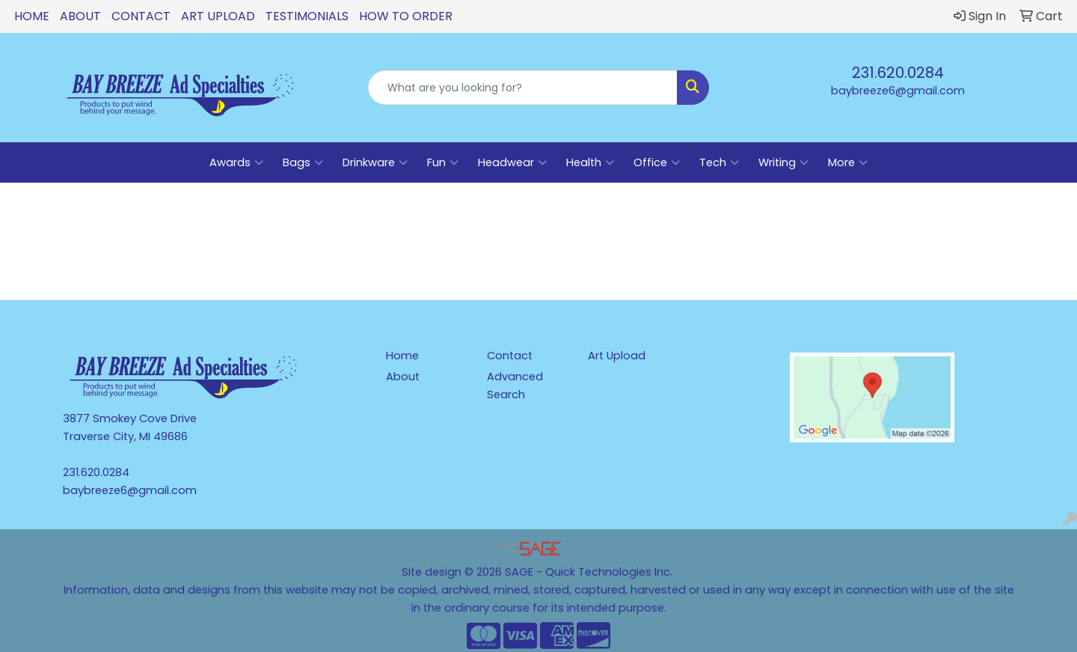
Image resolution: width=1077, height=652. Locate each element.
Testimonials (307, 16)
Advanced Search (515, 385)
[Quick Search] (523, 87)
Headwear (512, 162)
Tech (719, 162)
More (848, 162)
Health (590, 162)
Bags (303, 162)
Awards (236, 162)
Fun (442, 162)
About (80, 16)
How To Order (405, 16)
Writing (783, 162)
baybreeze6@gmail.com (898, 90)
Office (656, 162)
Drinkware (375, 162)
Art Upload (218, 16)
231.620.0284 (898, 72)
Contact (141, 16)
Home (31, 16)
